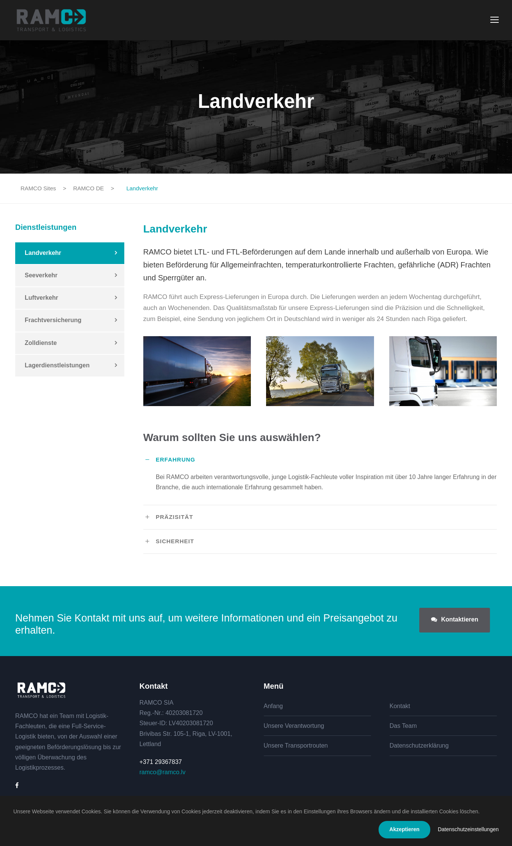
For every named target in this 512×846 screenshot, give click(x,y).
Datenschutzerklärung (419, 745)
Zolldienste (41, 343)
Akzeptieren (404, 829)
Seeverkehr (41, 275)
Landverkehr (43, 253)
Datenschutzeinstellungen (468, 829)
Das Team (403, 726)
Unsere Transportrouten (296, 745)
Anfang (273, 706)
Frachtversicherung (53, 320)
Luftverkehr (41, 297)
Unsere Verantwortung (294, 726)
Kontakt (400, 706)
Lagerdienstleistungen (57, 365)
